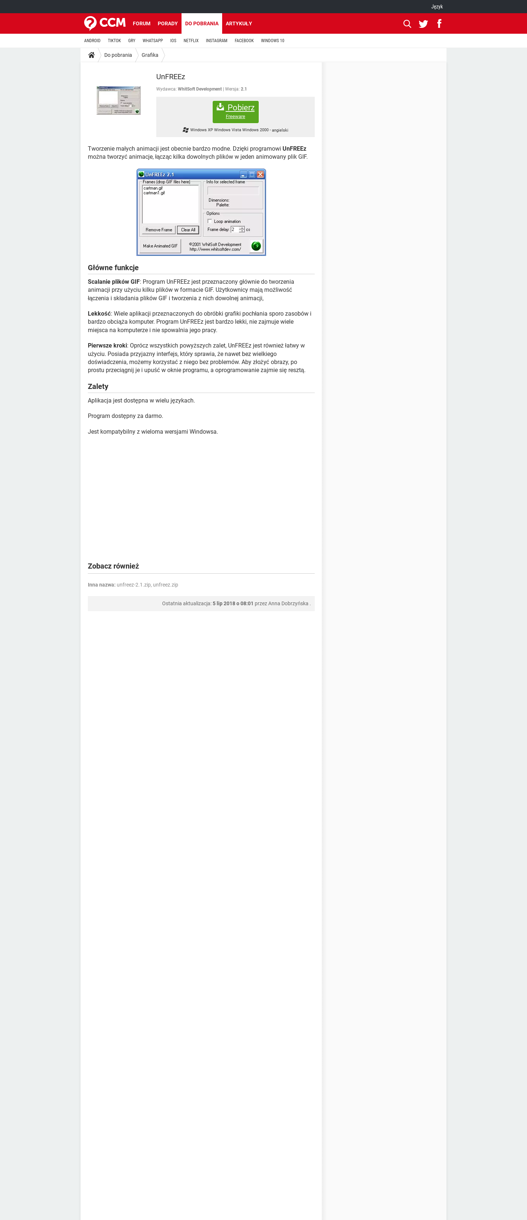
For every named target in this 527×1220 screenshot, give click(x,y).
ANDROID (92, 40)
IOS (173, 40)
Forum (141, 23)
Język (437, 7)
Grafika (150, 55)
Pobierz (236, 111)
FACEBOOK (244, 40)
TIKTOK (114, 40)
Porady (168, 23)
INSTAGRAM (217, 40)
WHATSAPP (153, 40)
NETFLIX (191, 40)
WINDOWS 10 (272, 40)
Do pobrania (201, 23)
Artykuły (239, 23)
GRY (131, 40)
